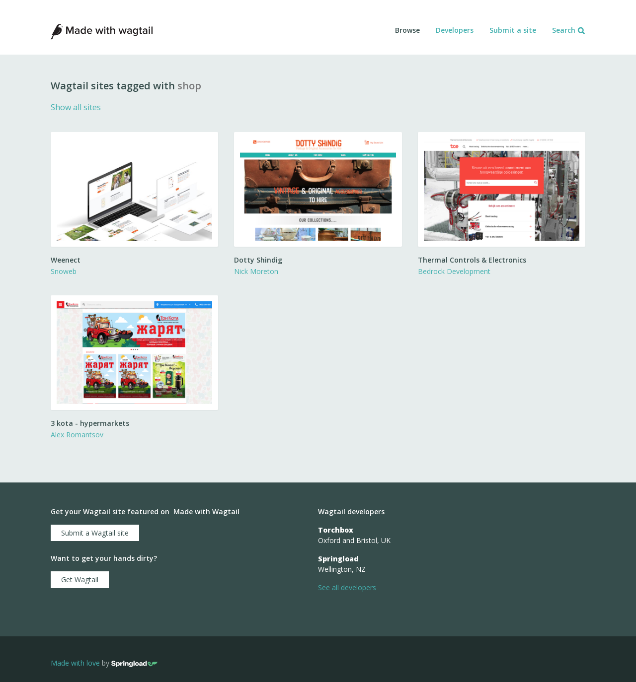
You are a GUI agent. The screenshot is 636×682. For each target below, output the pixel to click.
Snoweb (64, 271)
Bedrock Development (454, 271)
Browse (407, 30)
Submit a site (512, 30)
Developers (455, 30)
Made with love (75, 663)
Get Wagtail (79, 579)
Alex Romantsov (77, 434)
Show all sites (76, 107)
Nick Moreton (256, 271)
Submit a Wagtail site (95, 533)
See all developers (347, 587)
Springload (338, 558)
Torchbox (335, 530)
